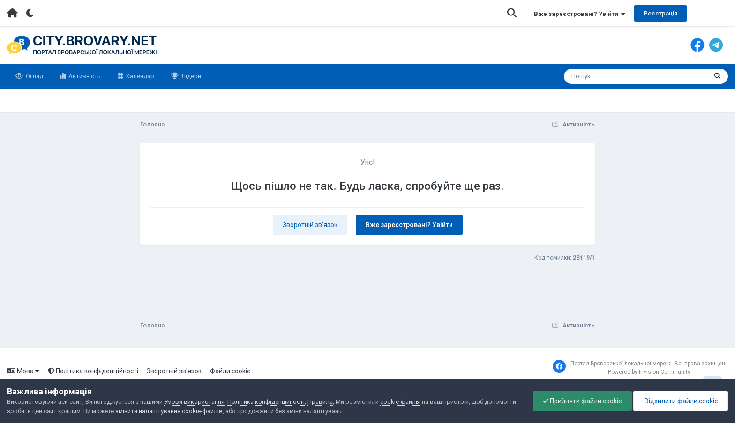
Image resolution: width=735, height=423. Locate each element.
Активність (84, 76)
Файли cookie (230, 371)
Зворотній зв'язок (310, 225)
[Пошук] (618, 76)
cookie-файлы (400, 401)
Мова (23, 371)
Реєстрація (660, 13)
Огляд (33, 76)
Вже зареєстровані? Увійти (579, 13)
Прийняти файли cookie (582, 401)
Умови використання (194, 401)
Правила (320, 401)
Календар (139, 76)
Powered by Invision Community (649, 372)
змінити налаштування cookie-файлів (169, 411)
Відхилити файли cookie (680, 401)
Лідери (190, 76)
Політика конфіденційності (93, 371)
